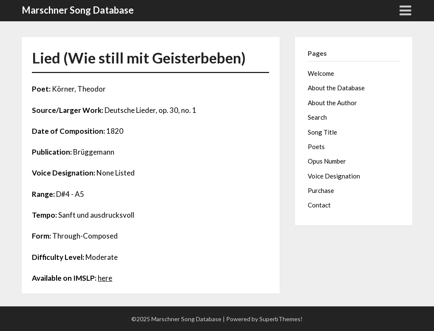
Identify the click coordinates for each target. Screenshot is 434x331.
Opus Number (327, 161)
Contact (319, 205)
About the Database (336, 88)
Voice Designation (334, 176)
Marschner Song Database (78, 10)
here (105, 277)
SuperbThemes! (281, 318)
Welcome (321, 73)
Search (317, 117)
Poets (316, 146)
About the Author (332, 102)
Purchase (321, 190)
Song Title (322, 132)
